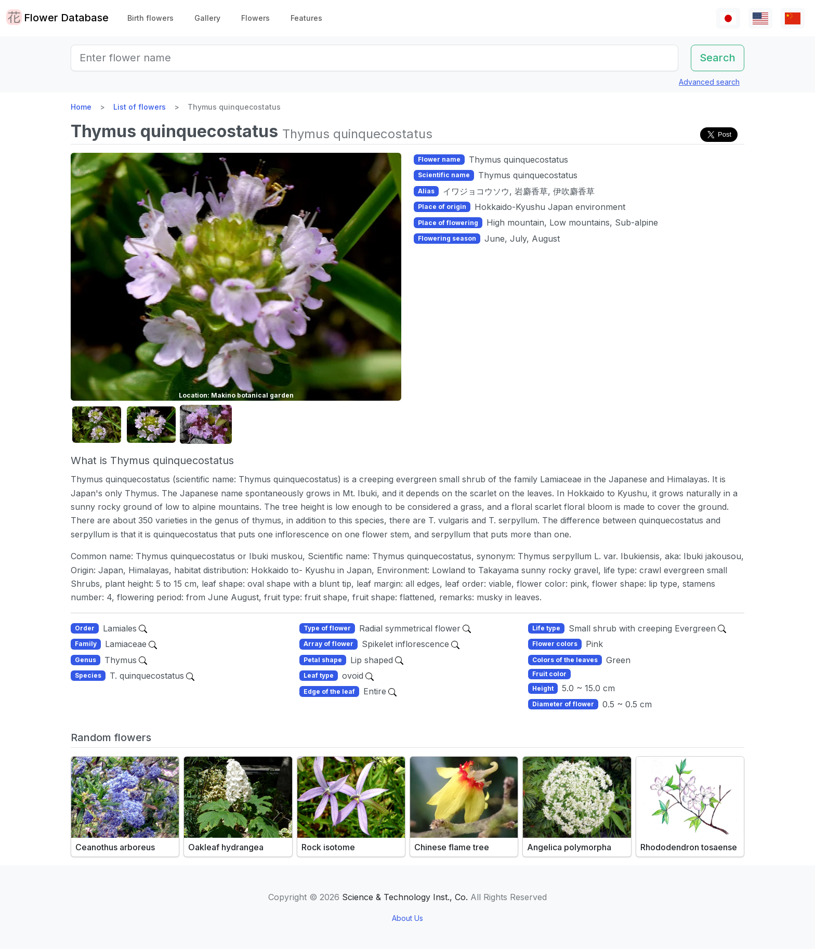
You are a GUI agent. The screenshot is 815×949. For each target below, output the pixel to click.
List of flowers (139, 106)
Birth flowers (150, 18)
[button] (97, 425)
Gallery (207, 18)
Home (81, 106)
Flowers (255, 18)
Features (306, 18)
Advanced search (709, 81)
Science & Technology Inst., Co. (405, 897)
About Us (407, 918)
